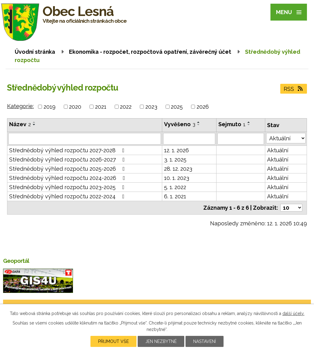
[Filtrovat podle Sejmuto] (240, 139)
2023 (151, 106)
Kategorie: (20, 106)
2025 (177, 106)
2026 (203, 106)
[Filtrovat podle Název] (84, 139)
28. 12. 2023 (178, 168)
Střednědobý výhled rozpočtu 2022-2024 (68, 196)
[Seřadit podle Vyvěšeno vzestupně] (198, 122)
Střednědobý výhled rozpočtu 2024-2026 (68, 178)
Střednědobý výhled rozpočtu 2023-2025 (68, 187)
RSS (294, 89)
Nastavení (204, 341)
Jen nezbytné (161, 341)
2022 (126, 106)
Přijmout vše (113, 341)
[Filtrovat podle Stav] (286, 138)
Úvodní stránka (35, 52)
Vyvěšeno (179, 124)
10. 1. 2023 (176, 178)
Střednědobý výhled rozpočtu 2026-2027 (68, 159)
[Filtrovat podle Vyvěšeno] (189, 139)
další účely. (293, 313)
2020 (75, 106)
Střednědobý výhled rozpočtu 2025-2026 (68, 168)
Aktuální (277, 150)
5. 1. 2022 (175, 187)
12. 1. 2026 (176, 150)
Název (20, 124)
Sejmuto (232, 124)
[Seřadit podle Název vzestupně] (34, 122)
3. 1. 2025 (175, 159)
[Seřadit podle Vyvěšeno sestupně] (198, 124)
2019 (50, 106)
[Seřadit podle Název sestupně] (34, 124)
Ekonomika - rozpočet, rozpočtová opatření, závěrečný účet (150, 52)
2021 (100, 106)
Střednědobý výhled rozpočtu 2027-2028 (68, 150)
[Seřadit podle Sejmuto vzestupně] (249, 122)
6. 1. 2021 (175, 196)
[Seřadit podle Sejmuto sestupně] (249, 124)
